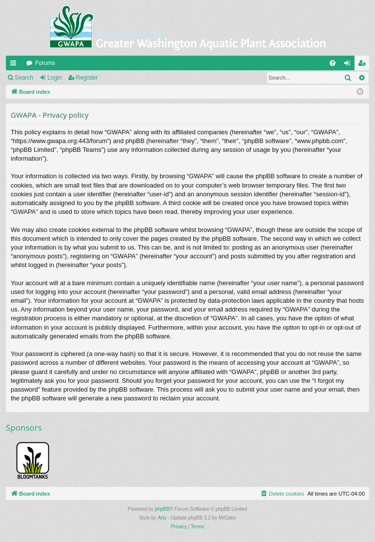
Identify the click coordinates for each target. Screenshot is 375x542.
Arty (162, 518)
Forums (45, 63)
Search (24, 77)
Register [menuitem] (364, 65)
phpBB (162, 509)
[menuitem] (332, 63)
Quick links (15, 65)
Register (87, 77)
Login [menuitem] (349, 65)
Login (54, 77)
